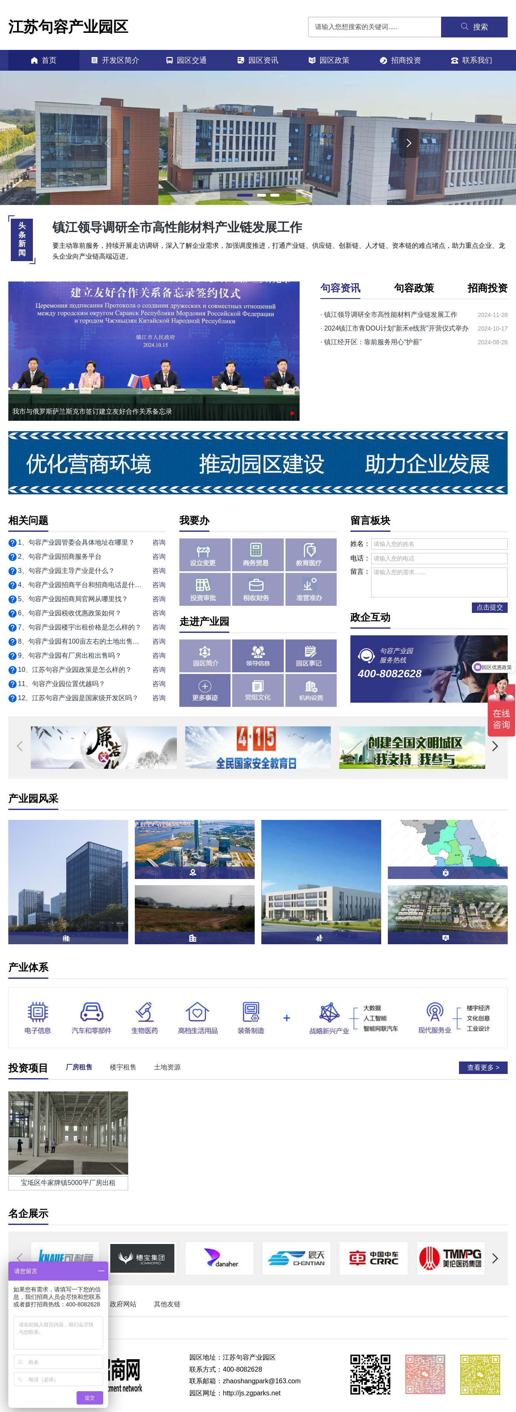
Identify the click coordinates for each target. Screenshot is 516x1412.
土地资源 (167, 1067)
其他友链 (167, 1304)
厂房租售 (79, 1067)
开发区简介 (115, 60)
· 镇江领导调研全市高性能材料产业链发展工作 (388, 314)
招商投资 (400, 60)
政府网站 (123, 1304)
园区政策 (329, 60)
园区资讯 (258, 60)
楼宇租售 (123, 1067)
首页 (44, 60)
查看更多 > (483, 1067)
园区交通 (186, 60)
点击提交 (489, 607)
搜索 (474, 26)
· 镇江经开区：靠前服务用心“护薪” (371, 342)
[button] (245, 195)
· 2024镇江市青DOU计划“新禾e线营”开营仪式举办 (394, 328)
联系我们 (471, 60)
